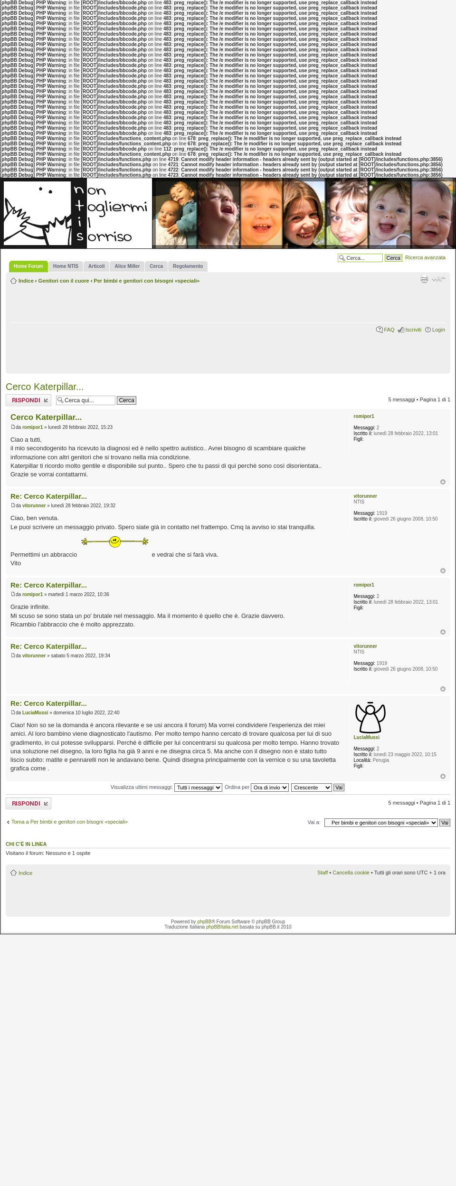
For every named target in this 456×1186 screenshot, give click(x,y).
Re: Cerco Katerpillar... (48, 496)
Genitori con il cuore (63, 281)
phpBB (204, 921)
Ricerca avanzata (425, 257)
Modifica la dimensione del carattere (439, 279)
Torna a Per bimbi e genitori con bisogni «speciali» (69, 822)
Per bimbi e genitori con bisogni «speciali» (147, 281)
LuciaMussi (35, 712)
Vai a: (313, 822)
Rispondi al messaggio (28, 400)
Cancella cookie (351, 872)
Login (438, 329)
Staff (322, 872)
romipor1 (32, 427)
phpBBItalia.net (222, 927)
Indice (26, 281)
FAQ (389, 329)
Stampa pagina (424, 279)
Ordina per (257, 787)
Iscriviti (413, 329)
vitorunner (34, 505)
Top (443, 481)
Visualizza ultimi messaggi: (166, 787)
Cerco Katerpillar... (45, 386)
